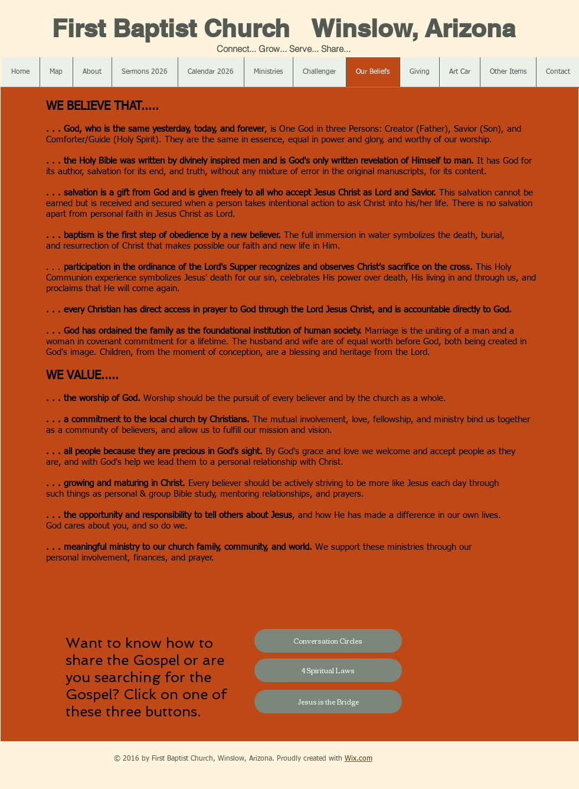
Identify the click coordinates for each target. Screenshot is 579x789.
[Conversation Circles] (328, 641)
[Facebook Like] (70, 759)
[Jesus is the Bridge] (328, 701)
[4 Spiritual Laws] (328, 670)
